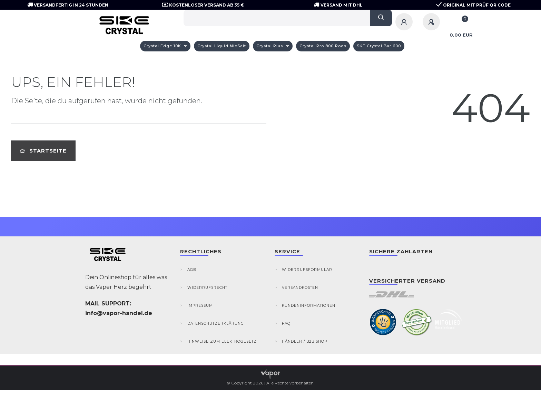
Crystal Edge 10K (163, 45)
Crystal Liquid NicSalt (221, 45)
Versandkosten (300, 287)
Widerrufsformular (307, 269)
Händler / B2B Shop (304, 341)
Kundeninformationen (308, 305)
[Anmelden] (405, 22)
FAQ (286, 323)
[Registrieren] (432, 22)
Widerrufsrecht (207, 287)
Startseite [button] (43, 151)
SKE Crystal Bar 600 (379, 45)
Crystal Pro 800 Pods (322, 45)
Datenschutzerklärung (215, 323)
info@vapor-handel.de (118, 313)
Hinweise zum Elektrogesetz (222, 341)
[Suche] (381, 18)
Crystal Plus (270, 45)
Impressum (200, 305)
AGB (191, 269)
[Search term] (277, 18)
